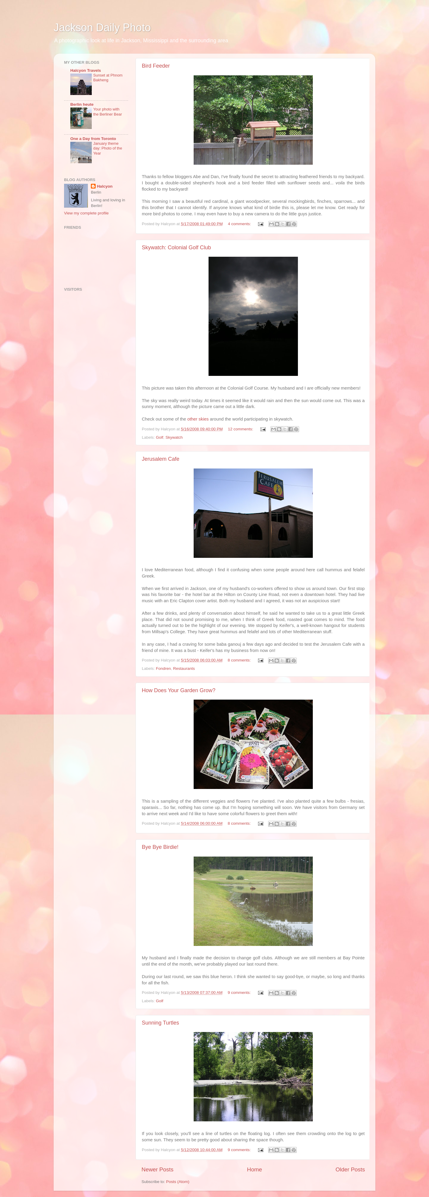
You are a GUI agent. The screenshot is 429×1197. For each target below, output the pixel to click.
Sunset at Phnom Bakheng (107, 78)
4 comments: (240, 224)
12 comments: (241, 429)
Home (254, 1169)
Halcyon (105, 186)
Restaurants (184, 668)
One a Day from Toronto (93, 138)
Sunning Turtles (160, 1023)
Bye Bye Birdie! (160, 847)
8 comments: (240, 660)
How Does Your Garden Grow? (178, 690)
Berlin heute (82, 104)
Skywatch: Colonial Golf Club (176, 247)
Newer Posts (157, 1169)
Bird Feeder (156, 66)
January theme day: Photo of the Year (107, 148)
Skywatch (174, 437)
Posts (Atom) (177, 1181)
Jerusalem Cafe (160, 459)
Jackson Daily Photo (102, 27)
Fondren (163, 668)
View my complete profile (86, 213)
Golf (159, 437)
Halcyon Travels (85, 70)
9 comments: (240, 992)
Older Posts (350, 1169)
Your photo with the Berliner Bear (107, 111)
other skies (198, 419)
